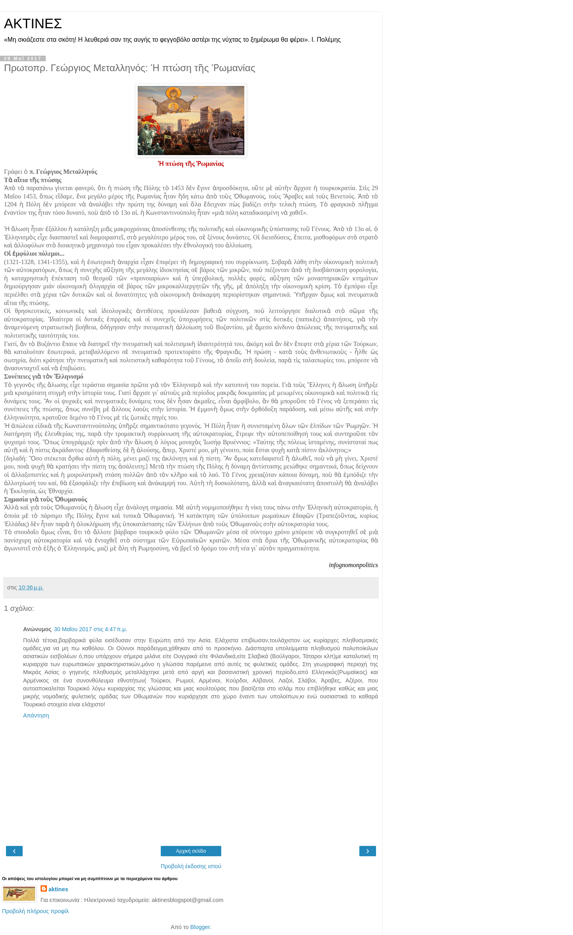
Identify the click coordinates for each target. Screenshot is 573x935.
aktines (58, 889)
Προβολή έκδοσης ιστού (191, 866)
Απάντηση (36, 715)
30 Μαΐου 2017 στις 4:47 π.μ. (90, 629)
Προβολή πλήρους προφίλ (35, 911)
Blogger (200, 927)
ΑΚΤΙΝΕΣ (33, 23)
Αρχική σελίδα (191, 851)
